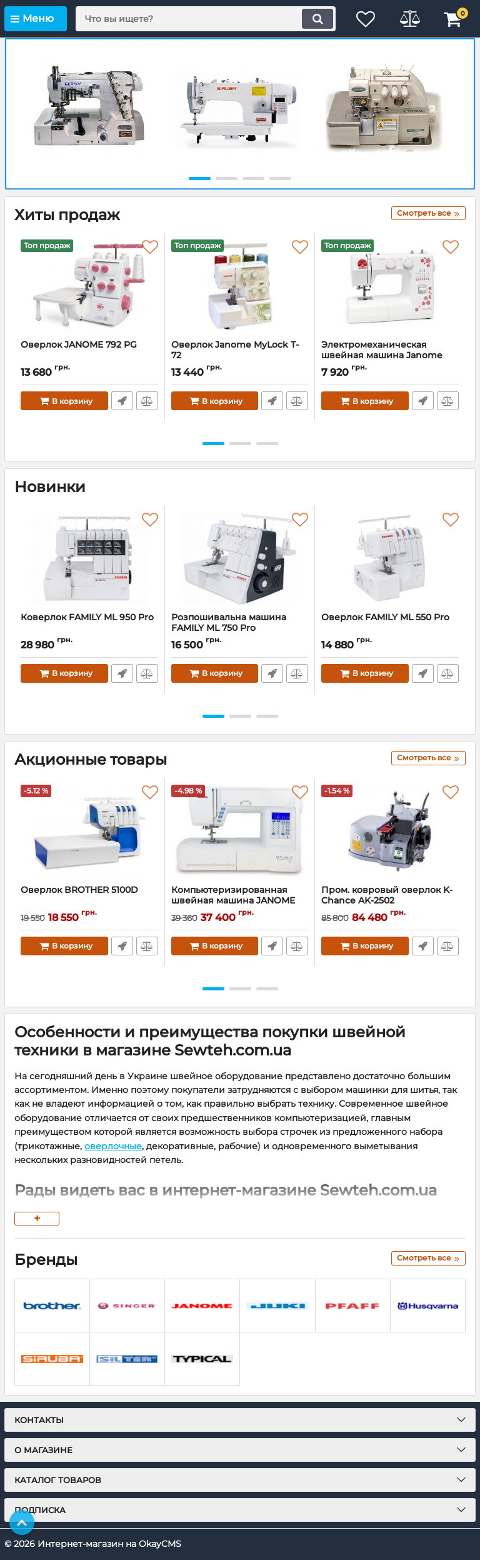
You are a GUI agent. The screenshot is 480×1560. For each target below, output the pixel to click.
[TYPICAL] (202, 1359)
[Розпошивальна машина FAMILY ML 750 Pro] (240, 559)
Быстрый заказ (122, 400)
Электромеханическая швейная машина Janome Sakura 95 (381, 355)
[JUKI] (277, 1305)
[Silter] (127, 1359)
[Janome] (202, 1305)
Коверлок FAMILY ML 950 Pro (87, 617)
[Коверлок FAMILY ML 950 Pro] (89, 559)
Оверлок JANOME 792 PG (79, 345)
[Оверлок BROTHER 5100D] (89, 831)
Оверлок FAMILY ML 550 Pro (385, 617)
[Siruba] (52, 1359)
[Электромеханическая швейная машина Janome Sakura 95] (390, 286)
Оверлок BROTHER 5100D (79, 890)
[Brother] (52, 1305)
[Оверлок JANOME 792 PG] (89, 286)
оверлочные (113, 1146)
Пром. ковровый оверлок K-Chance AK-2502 (390, 901)
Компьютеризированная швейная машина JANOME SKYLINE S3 (233, 901)
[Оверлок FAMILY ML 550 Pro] (390, 559)
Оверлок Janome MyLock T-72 (235, 350)
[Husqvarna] (428, 1305)
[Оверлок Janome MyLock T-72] (240, 286)
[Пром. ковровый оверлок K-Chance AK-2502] (390, 831)
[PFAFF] (353, 1305)
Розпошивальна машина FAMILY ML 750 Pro (228, 622)
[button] (199, 178)
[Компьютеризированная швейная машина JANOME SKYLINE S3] (240, 831)
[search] (206, 18)
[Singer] (127, 1305)
